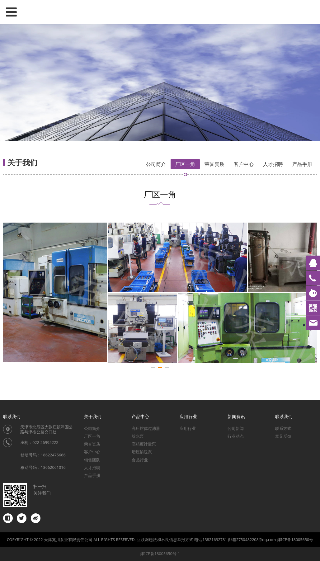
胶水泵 (138, 436)
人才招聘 (273, 164)
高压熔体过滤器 (146, 428)
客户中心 (244, 164)
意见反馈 (283, 436)
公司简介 (156, 164)
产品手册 (302, 164)
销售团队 (92, 460)
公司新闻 (236, 428)
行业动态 (236, 436)
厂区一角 (185, 164)
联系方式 (283, 428)
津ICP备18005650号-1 (160, 553)
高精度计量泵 (144, 444)
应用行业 (188, 428)
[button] (153, 367)
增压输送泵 (142, 452)
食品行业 (140, 460)
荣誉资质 (214, 164)
